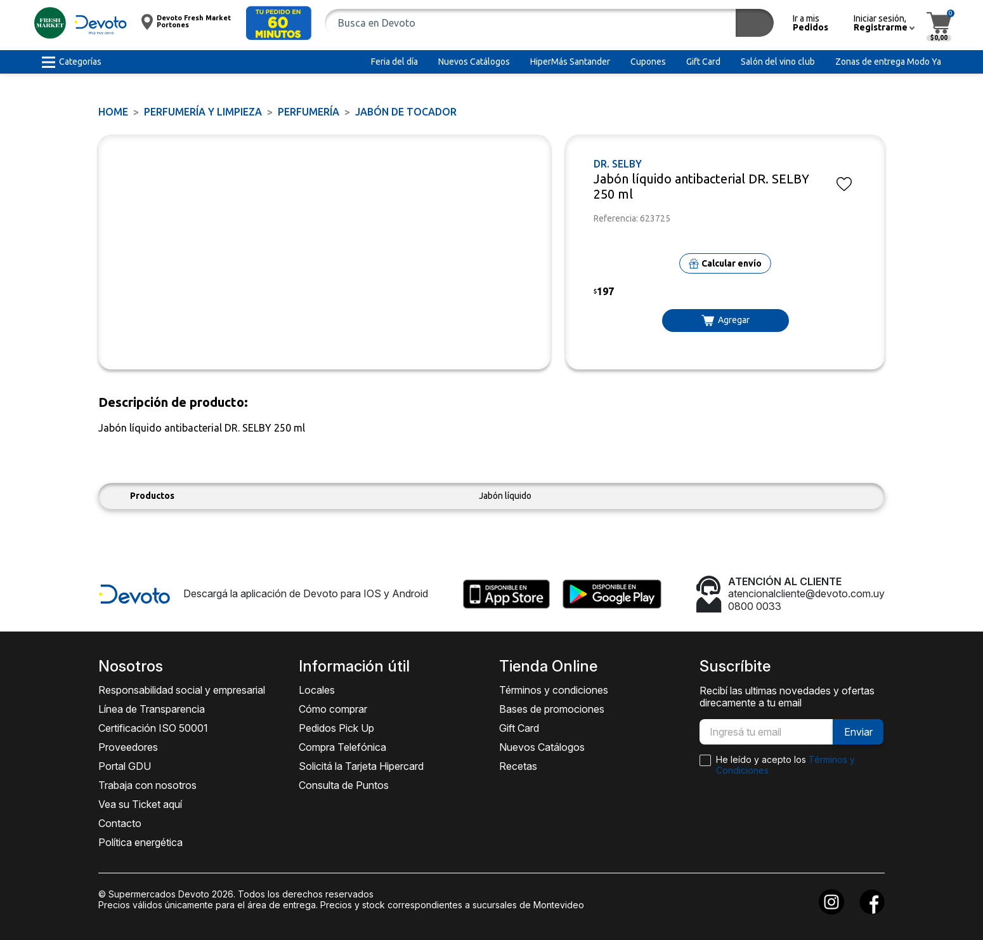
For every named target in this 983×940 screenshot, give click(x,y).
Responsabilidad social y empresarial (181, 690)
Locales (317, 690)
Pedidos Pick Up (336, 728)
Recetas (518, 766)
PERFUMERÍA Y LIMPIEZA (203, 111)
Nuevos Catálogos (542, 747)
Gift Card (519, 728)
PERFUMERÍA (308, 111)
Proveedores (128, 747)
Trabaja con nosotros (147, 785)
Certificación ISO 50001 (153, 728)
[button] (278, 23)
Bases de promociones (551, 709)
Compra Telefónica (342, 747)
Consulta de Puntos (344, 785)
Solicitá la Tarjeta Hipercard (361, 766)
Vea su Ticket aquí (140, 804)
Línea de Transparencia (151, 709)
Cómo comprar (333, 709)
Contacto (119, 823)
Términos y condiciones (553, 690)
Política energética (140, 842)
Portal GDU (124, 766)
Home (113, 111)
